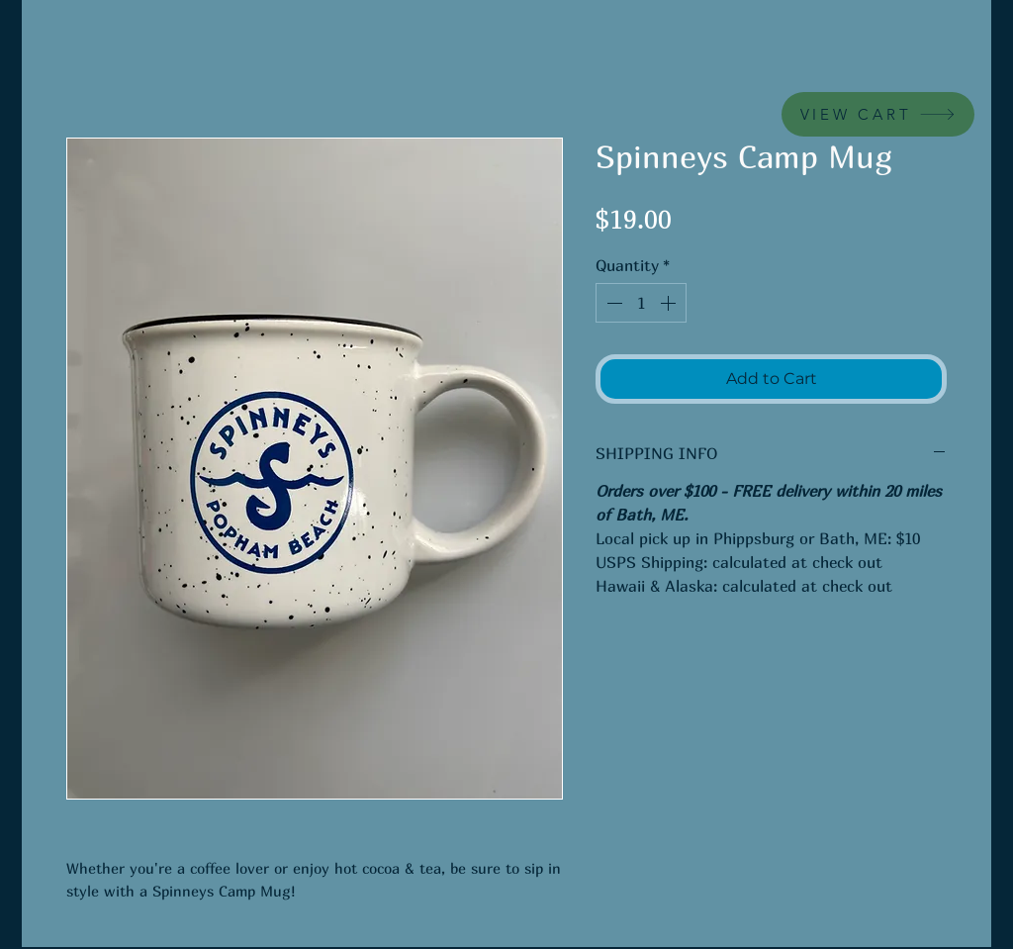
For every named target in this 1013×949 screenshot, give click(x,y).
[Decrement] (612, 303)
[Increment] (670, 303)
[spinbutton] (641, 303)
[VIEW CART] (878, 114)
